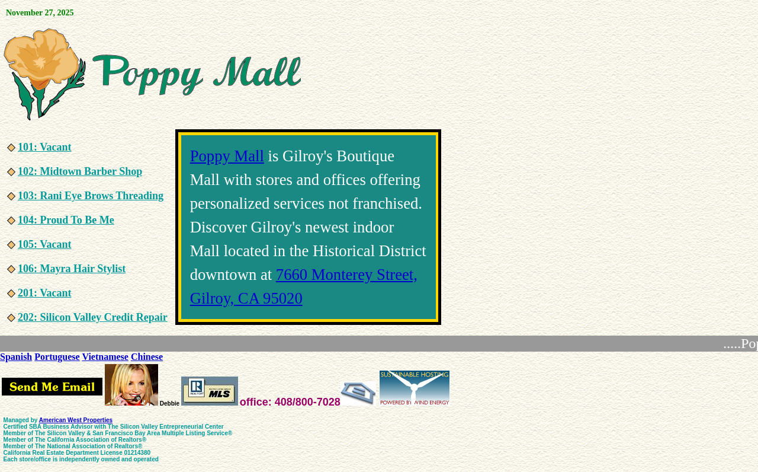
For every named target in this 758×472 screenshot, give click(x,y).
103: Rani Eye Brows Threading (90, 196)
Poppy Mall (227, 156)
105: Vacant (45, 244)
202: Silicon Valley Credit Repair (93, 317)
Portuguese (56, 357)
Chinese (147, 357)
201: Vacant (45, 293)
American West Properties (76, 420)
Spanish (16, 357)
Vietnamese (105, 357)
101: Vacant (45, 147)
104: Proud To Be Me (66, 220)
